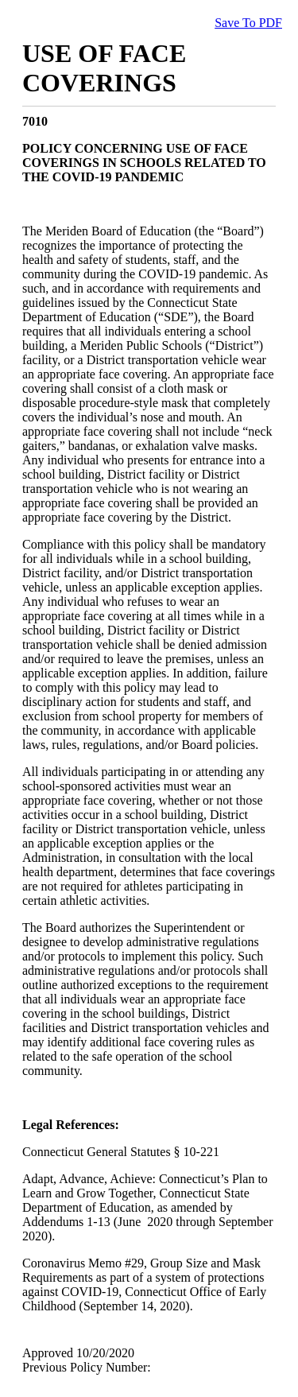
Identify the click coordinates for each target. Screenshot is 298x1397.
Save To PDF (248, 22)
